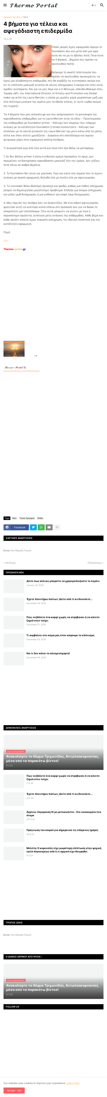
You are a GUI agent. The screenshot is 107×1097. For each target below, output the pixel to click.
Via (5, 240)
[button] (5, 5)
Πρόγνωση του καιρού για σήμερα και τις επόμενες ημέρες (62, 829)
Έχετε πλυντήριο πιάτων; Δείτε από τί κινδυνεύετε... (59, 599)
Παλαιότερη (95, 562)
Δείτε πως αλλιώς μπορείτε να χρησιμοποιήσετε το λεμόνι (63, 580)
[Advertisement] (64, 304)
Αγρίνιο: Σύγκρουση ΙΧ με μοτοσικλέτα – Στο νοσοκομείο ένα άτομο (63, 813)
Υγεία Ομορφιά (26, 518)
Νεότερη (10, 562)
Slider (40, 518)
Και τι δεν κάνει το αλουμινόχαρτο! (48, 653)
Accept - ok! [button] (14, 1090)
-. (15, 367)
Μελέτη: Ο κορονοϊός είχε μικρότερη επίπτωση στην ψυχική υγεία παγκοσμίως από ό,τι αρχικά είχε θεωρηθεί (63, 850)
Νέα (25, 17)
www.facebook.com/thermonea (53, 410)
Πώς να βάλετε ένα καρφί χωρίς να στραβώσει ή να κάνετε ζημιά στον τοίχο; (63, 619)
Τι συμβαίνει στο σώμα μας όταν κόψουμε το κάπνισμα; (60, 635)
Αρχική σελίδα (12, 17)
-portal (15, 249)
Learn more (72, 1083)
